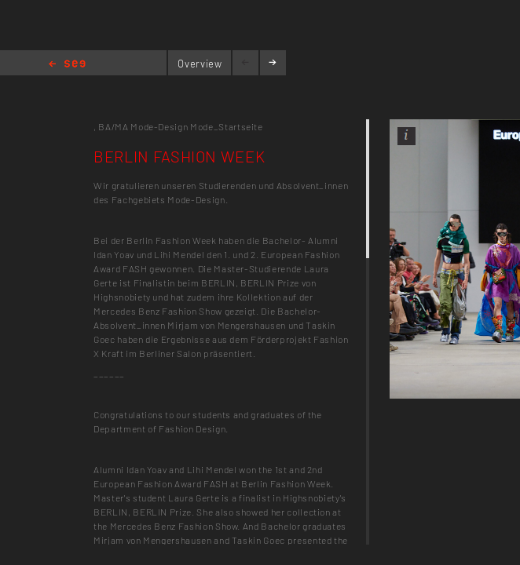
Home (67, 64)
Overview (200, 63)
